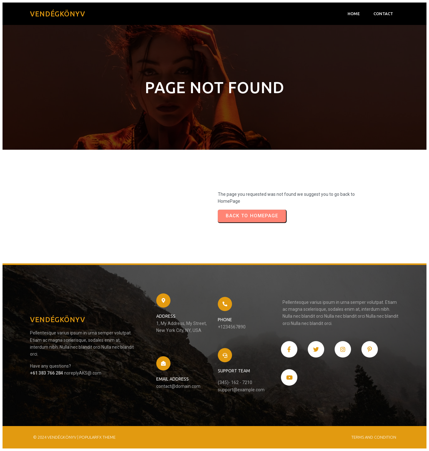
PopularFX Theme (97, 437)
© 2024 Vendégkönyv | (56, 437)
